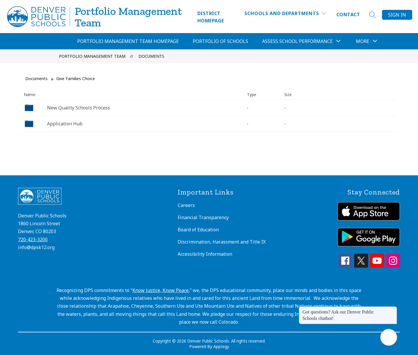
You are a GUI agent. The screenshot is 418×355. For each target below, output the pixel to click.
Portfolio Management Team (92, 56)
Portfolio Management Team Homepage (128, 41)
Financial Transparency (203, 217)
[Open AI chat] (389, 337)
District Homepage (210, 17)
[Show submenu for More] (362, 41)
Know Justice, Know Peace (160, 290)
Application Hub (64, 123)
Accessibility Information (205, 254)
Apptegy (221, 346)
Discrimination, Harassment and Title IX (222, 242)
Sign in (397, 15)
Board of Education (198, 229)
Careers (186, 205)
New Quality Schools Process (78, 107)
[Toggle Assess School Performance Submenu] (338, 41)
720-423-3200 (33, 239)
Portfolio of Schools (220, 41)
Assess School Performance (297, 41)
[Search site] (372, 14)
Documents (151, 56)
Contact (348, 14)
